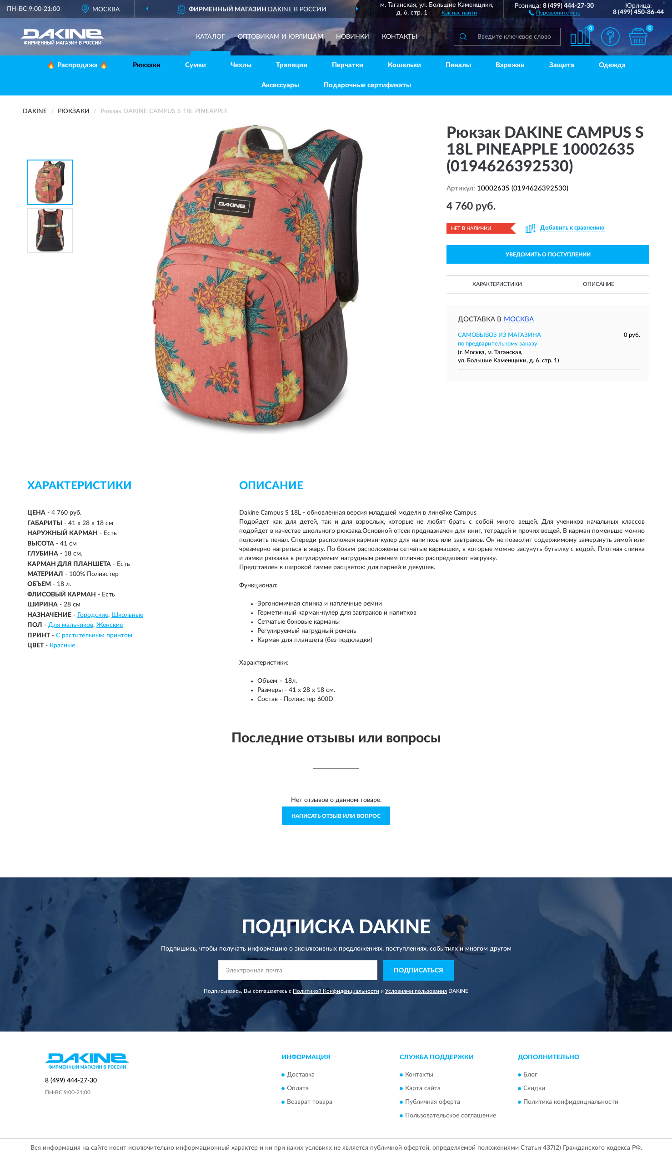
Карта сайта (423, 1089)
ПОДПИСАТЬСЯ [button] (418, 970)
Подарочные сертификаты (367, 85)
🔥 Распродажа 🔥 (77, 65)
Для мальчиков (70, 625)
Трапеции (291, 65)
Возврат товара (309, 1102)
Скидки (534, 1089)
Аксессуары (280, 85)
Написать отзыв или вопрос (336, 816)
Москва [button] (519, 319)
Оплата (298, 1089)
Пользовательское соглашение (450, 1116)
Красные (62, 645)
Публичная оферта (432, 1102)
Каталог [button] (210, 37)
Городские (92, 615)
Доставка (301, 1075)
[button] (554, 12)
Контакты (399, 37)
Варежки (510, 65)
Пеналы (458, 65)
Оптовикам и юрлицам (280, 37)
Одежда (612, 65)
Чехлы (241, 65)
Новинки (352, 37)
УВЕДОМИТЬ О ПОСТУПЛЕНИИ (548, 254)
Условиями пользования (416, 991)
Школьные (127, 615)
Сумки (195, 65)
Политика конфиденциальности (570, 1102)
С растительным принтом (94, 635)
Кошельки (404, 65)
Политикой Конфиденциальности (336, 991)
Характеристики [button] (497, 284)
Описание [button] (598, 284)
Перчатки (347, 65)
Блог (530, 1075)
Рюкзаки (146, 65)
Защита (561, 65)
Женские (109, 625)
